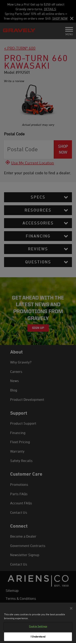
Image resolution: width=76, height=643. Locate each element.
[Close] (71, 609)
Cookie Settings (38, 627)
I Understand (38, 637)
